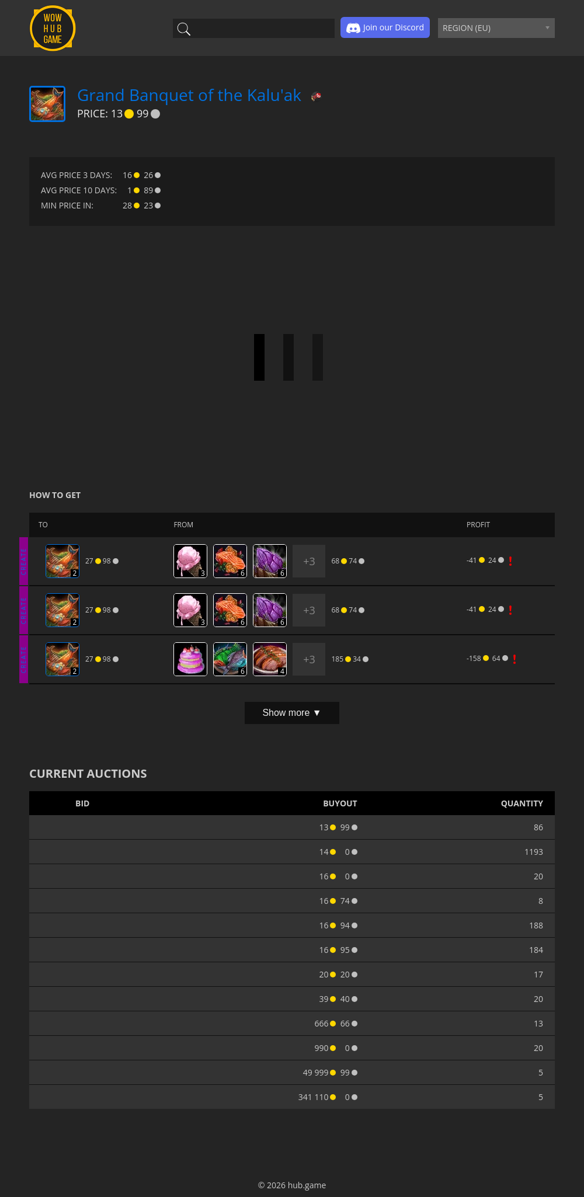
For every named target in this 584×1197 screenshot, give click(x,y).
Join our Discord (385, 28)
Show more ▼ (291, 713)
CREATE (23, 561)
